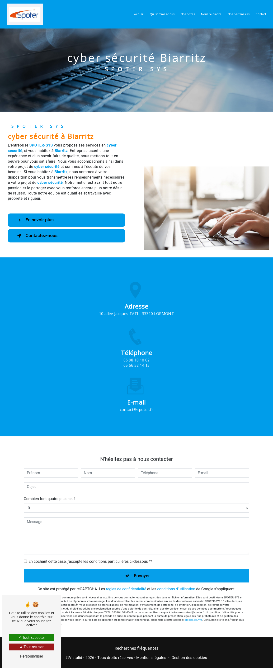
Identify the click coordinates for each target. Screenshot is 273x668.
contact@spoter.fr (136, 404)
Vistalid (75, 657)
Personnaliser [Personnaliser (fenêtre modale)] (31, 656)
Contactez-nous (36, 236)
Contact (261, 14)
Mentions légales (151, 657)
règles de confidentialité (126, 583)
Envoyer (142, 570)
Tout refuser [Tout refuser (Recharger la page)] (31, 647)
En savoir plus (34, 220)
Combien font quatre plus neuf (49, 493)
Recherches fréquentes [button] (136, 648)
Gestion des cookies (189, 657)
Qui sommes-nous (162, 14)
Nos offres (188, 14)
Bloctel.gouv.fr (193, 614)
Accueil (139, 14)
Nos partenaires (238, 14)
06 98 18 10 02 (136, 365)
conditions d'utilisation (176, 583)
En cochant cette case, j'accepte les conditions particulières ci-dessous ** (90, 556)
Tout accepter (31, 637)
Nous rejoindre (211, 14)
